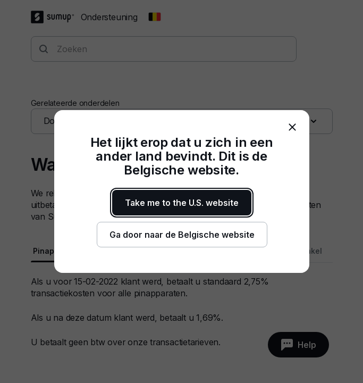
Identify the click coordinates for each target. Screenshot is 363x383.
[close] (292, 127)
